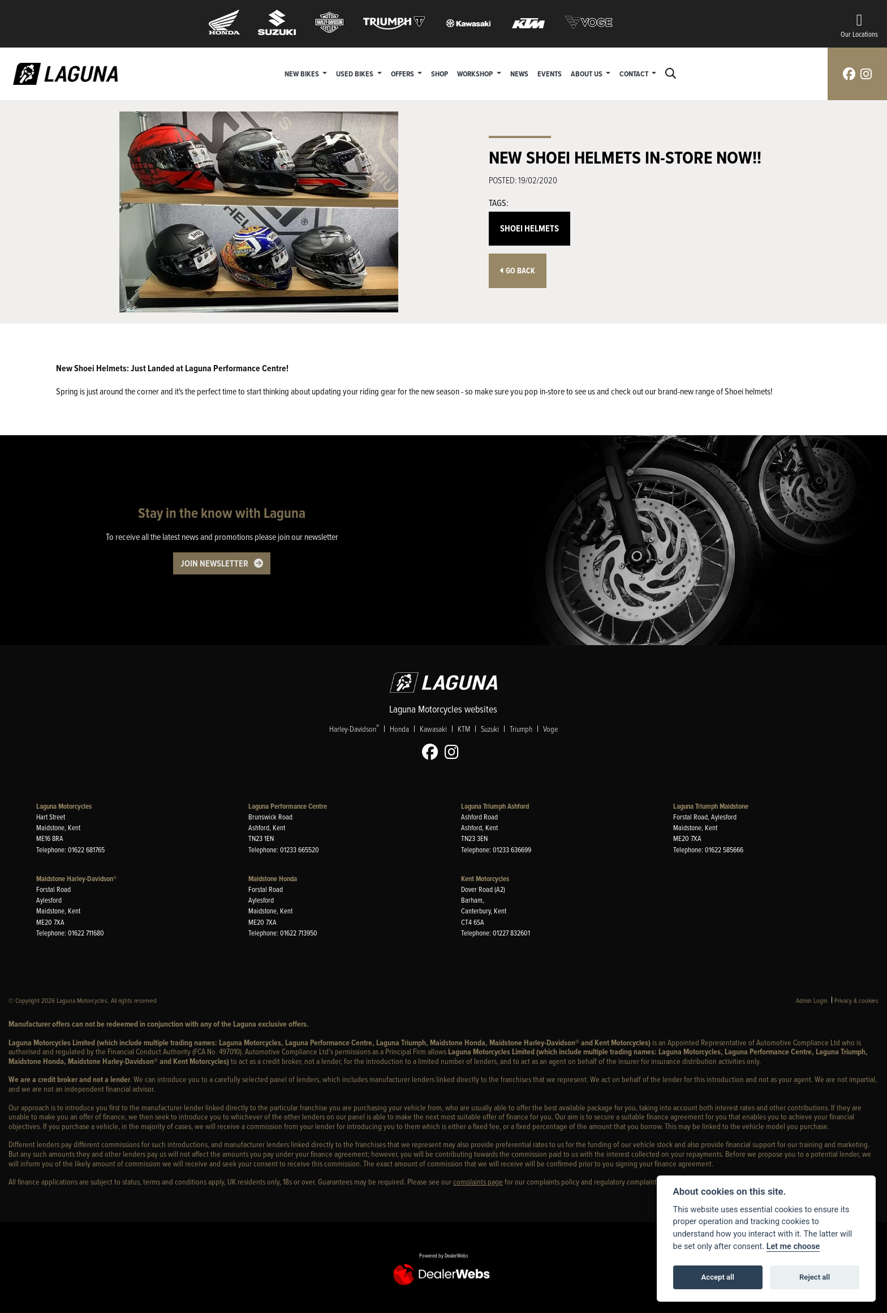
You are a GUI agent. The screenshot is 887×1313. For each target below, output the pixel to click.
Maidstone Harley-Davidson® (76, 878)
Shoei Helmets (529, 228)
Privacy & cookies (856, 1000)
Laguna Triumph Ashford (495, 806)
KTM (464, 728)
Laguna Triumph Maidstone (710, 806)
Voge (550, 728)
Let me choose (793, 1246)
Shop (439, 73)
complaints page (478, 1181)
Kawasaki (433, 728)
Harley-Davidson (354, 728)
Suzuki (490, 728)
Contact (634, 73)
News (519, 73)
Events (549, 73)
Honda (399, 728)
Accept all (717, 1277)
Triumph (521, 728)
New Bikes (303, 73)
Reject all (814, 1277)
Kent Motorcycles (485, 878)
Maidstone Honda (272, 878)
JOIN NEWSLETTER (214, 563)
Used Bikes (355, 73)
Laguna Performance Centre (287, 806)
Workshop (475, 73)
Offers (403, 73)
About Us (587, 73)
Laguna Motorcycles (64, 806)
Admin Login (812, 1000)
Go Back (517, 271)
